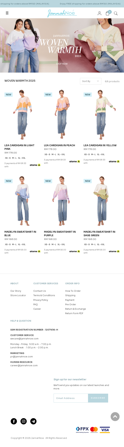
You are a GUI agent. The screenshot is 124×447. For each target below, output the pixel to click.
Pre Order (70, 304)
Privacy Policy (40, 300)
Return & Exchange (75, 309)
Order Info (72, 283)
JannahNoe (37, 438)
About (14, 283)
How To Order (73, 291)
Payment (69, 300)
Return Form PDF (74, 313)
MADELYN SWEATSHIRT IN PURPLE (60, 233)
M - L (14, 158)
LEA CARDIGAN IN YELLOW (100, 145)
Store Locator (18, 295)
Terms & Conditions (44, 295)
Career (37, 309)
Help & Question (20, 320)
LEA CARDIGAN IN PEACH (59, 145)
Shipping (70, 295)
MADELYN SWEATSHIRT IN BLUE (20, 233)
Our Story (15, 291)
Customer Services (45, 283)
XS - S (8, 158)
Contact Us (39, 291)
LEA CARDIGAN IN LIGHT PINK (19, 147)
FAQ (35, 304)
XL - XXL (21, 158)
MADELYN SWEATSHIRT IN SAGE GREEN (99, 233)
